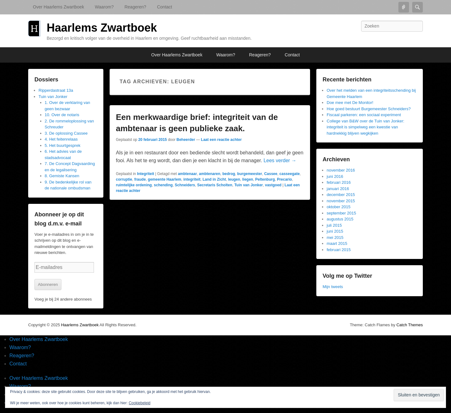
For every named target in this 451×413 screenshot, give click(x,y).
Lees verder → (279, 160)
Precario (284, 179)
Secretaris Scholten (214, 185)
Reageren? (135, 6)
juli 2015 (334, 225)
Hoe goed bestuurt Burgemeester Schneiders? (369, 108)
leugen (234, 179)
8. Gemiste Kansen (62, 175)
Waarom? (104, 6)
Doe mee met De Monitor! (350, 102)
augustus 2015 (340, 219)
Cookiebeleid (139, 403)
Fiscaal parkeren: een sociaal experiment (364, 114)
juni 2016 (335, 176)
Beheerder (185, 139)
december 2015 (341, 194)
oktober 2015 (338, 206)
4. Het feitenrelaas (61, 139)
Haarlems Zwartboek (102, 27)
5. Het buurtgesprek (62, 145)
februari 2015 (339, 249)
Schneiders (185, 185)
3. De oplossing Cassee (66, 133)
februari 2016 (339, 182)
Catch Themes (410, 325)
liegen (247, 179)
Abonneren (48, 284)
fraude (140, 179)
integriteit (191, 179)
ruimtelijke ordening (134, 185)
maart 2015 (337, 243)
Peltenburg (265, 179)
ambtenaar (187, 174)
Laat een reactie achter (221, 139)
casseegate (289, 174)
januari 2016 (338, 188)
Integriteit (145, 174)
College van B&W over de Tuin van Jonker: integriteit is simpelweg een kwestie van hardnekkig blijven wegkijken (365, 127)
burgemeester (249, 174)
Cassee (270, 174)
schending (163, 185)
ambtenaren (209, 174)
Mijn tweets (333, 286)
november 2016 (341, 170)
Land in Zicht (214, 179)
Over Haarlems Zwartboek (58, 6)
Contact (164, 6)
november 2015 (341, 201)
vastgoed (273, 185)
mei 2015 (335, 237)
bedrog (228, 174)
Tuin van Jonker (248, 185)
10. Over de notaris (62, 114)
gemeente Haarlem (164, 179)
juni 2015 (335, 231)
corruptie (124, 179)
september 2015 (341, 213)
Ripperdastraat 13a (56, 90)
